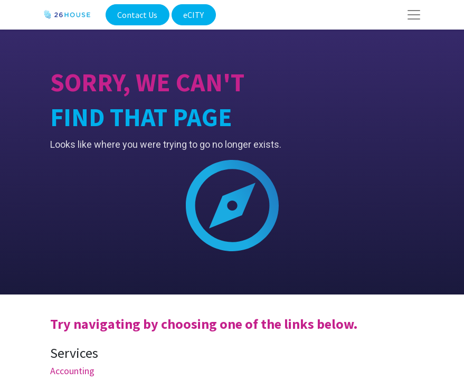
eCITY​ (193, 15)
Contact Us (137, 15)
